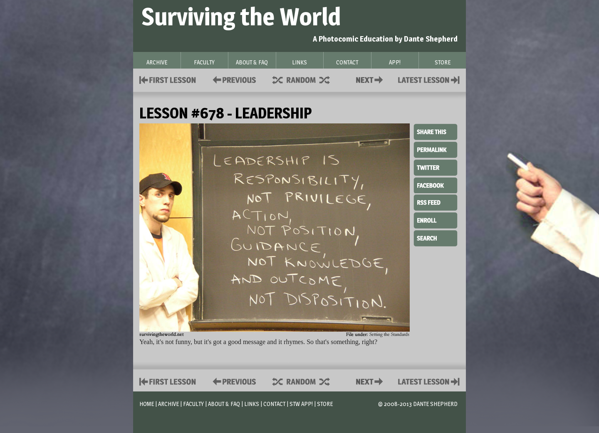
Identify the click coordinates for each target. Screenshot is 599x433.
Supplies (306, 79)
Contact (371, 79)
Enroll (435, 219)
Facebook (435, 184)
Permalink (435, 149)
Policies (233, 79)
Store (325, 403)
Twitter (435, 167)
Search (435, 237)
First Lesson (168, 79)
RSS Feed (435, 202)
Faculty (193, 403)
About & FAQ (224, 403)
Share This (435, 132)
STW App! (301, 403)
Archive (168, 403)
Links (251, 403)
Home (146, 403)
